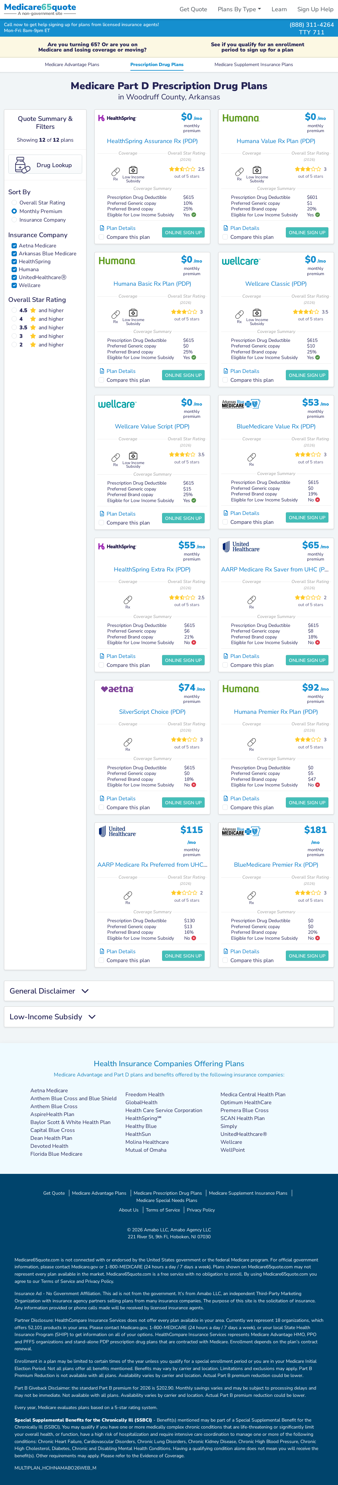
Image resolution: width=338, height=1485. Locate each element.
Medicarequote (40, 7)
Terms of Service (163, 1210)
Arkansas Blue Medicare (48, 253)
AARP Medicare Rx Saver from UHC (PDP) (277, 569)
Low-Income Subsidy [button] (53, 1016)
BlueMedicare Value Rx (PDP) (276, 426)
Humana (29, 269)
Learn (279, 9)
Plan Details (118, 228)
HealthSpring (35, 261)
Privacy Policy (201, 1210)
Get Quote (193, 9)
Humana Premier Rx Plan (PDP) (276, 712)
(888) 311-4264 (311, 24)
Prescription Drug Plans (157, 64)
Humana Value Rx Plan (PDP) (276, 141)
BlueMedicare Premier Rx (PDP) (276, 865)
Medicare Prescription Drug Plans (168, 1193)
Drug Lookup (43, 165)
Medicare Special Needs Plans (166, 1200)
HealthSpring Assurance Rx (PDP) (152, 141)
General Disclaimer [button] (49, 991)
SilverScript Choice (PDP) (152, 712)
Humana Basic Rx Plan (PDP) (152, 284)
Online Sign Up (183, 233)
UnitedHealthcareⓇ (42, 277)
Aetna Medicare (37, 245)
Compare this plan (128, 237)
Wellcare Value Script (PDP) (152, 426)
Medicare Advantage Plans (72, 64)
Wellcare (30, 285)
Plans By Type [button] (237, 9)
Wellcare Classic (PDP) (276, 284)
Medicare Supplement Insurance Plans (254, 64)
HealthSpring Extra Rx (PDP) (152, 569)
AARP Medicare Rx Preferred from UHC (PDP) (158, 865)
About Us (129, 1210)
